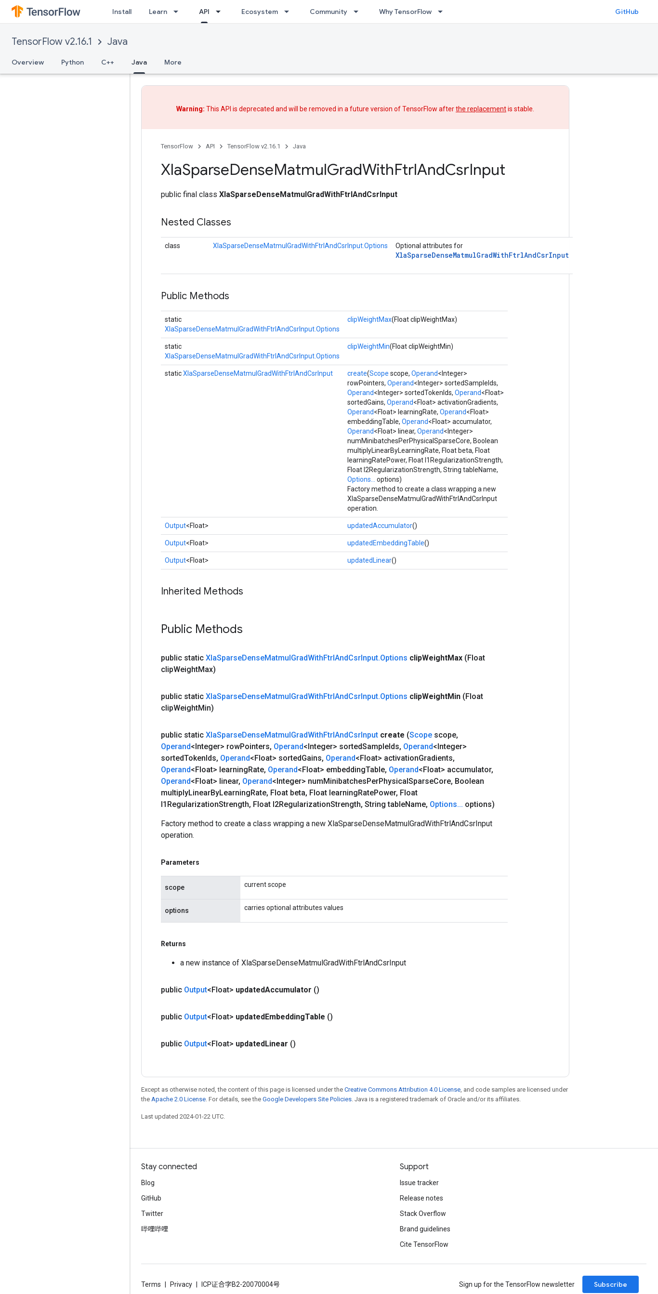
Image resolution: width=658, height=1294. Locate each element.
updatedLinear (369, 560)
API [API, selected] (204, 11)
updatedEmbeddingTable (385, 543)
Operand (424, 373)
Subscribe (610, 1284)
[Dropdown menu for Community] (358, 11)
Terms (151, 1284)
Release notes (421, 1198)
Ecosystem (259, 11)
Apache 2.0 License (178, 1099)
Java (117, 42)
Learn (158, 11)
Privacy (181, 1284)
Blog (148, 1183)
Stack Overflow (423, 1213)
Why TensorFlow (405, 11)
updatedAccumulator (379, 525)
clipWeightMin (368, 346)
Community (328, 11)
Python (72, 62)
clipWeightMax (369, 319)
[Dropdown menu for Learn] (178, 11)
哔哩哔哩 (154, 1229)
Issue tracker (419, 1183)
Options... (361, 479)
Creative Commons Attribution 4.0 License (402, 1089)
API (210, 146)
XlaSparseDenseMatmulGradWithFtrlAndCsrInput (482, 255)
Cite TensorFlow (424, 1244)
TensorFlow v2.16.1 (52, 42)
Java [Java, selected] (139, 62)
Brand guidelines (425, 1229)
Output (175, 525)
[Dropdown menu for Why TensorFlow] (443, 11)
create (357, 373)
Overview (28, 62)
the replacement (481, 109)
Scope (379, 373)
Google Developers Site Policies (307, 1099)
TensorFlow (177, 146)
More (173, 62)
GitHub (627, 11)
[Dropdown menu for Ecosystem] (289, 11)
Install (122, 11)
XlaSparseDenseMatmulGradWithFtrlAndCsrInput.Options (300, 246)
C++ (107, 62)
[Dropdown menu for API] (221, 11)
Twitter (152, 1213)
